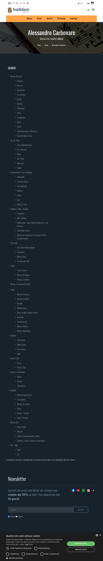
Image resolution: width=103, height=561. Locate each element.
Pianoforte (21, 108)
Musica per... (14, 422)
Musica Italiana (22, 326)
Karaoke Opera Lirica (24, 135)
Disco (19, 362)
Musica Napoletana (24, 330)
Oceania (20, 303)
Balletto (20, 103)
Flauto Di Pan (22, 204)
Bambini (13, 335)
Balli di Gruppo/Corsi (24, 394)
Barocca (20, 85)
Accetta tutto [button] (81, 544)
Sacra (19, 126)
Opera (19, 122)
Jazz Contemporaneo (24, 144)
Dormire (20, 431)
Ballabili (13, 390)
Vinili (18, 449)
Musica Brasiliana (23, 274)
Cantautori (20, 252)
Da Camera (21, 94)
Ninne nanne (21, 344)
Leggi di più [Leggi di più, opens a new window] (29, 544)
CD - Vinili (14, 445)
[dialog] (51, 546)
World (12, 289)
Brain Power (21, 426)
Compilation (21, 117)
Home (39, 45)
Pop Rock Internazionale (26, 247)
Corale (19, 99)
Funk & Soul (14, 358)
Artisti (39, 18)
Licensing (73, 18)
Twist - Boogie (22, 417)
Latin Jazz (20, 163)
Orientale (20, 317)
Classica (20, 80)
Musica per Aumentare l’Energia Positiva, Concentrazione (32, 236)
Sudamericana (22, 321)
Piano (19, 195)
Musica (29, 18)
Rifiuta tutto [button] (81, 549)
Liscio (19, 408)
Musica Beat (21, 256)
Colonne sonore (22, 181)
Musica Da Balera (23, 404)
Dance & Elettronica (17, 372)
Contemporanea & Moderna (27, 131)
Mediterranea (21, 308)
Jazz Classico (22, 149)
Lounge (19, 381)
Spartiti (49, 18)
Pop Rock (13, 242)
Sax (18, 199)
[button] (35, 558)
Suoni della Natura (23, 230)
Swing (19, 167)
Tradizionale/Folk (23, 261)
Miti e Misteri (22, 218)
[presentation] (26, 527)
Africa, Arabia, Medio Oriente (27, 312)
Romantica (21, 90)
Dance (19, 376)
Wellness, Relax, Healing (19, 209)
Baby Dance (21, 349)
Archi (19, 112)
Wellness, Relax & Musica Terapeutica (31, 440)
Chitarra (20, 190)
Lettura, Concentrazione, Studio (28, 436)
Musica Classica (16, 76)
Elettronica (21, 385)
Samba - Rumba (23, 413)
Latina (12, 265)
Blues (19, 154)
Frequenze (20, 213)
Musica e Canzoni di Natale (20, 284)
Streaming (61, 18)
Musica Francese (23, 294)
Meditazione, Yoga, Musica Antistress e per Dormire (32, 224)
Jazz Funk (20, 158)
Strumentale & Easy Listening (21, 172)
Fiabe (19, 353)
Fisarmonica (21, 399)
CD (18, 454)
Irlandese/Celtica (23, 298)
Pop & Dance (22, 270)
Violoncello (21, 176)
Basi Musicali (22, 186)
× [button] (100, 535)
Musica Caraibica (23, 279)
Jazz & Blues (15, 140)
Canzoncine (21, 340)
